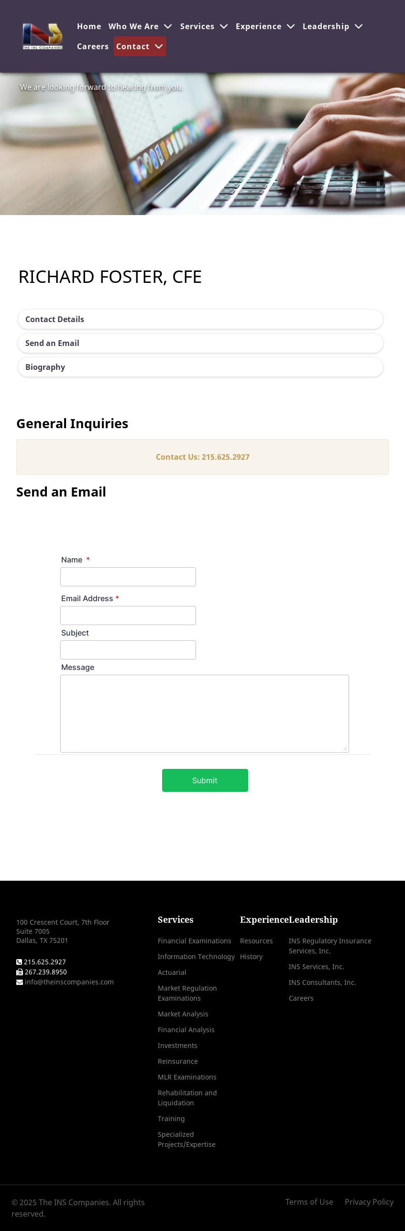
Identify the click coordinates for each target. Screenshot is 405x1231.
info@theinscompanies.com (68, 981)
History (251, 956)
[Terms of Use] (312, 1202)
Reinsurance (178, 1061)
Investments (177, 1045)
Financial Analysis (186, 1029)
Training (171, 1118)
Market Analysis (183, 1013)
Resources (256, 940)
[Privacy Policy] (367, 1202)
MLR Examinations (187, 1076)
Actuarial (172, 972)
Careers (301, 998)
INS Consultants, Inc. (322, 982)
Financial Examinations (194, 940)
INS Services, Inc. (316, 966)
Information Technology (196, 956)
